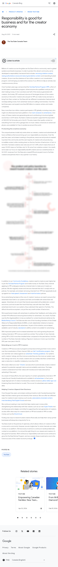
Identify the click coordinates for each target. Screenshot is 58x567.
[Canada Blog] (2, 11)
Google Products (39, 548)
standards (21, 328)
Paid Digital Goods (18, 400)
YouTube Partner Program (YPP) (39, 87)
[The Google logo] (6, 541)
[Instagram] (16, 531)
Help (6, 560)
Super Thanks (48, 406)
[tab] (18, 517)
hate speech (15, 293)
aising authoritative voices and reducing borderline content (21, 76)
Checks (22, 365)
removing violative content (44, 73)
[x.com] (22, 531)
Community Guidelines (20, 281)
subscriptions (36, 398)
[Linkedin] (39, 531)
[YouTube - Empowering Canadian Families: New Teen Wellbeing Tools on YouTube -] (27, 494)
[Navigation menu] (3, 3)
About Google (24, 548)
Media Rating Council (9, 320)
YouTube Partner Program (16, 283)
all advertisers (39, 378)
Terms (13, 548)
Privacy (5, 548)
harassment (24, 293)
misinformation (36, 293)
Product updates (16, 12)
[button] (54, 34)
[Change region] (28, 560)
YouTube (6, 454)
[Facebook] (33, 531)
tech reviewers (37, 113)
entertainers (48, 113)
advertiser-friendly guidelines (35, 354)
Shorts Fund (18, 414)
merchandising (6, 400)
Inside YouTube (33, 12)
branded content (46, 398)
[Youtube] (27, 531)
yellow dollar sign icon (49, 381)
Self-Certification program (41, 351)
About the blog (8, 553)
